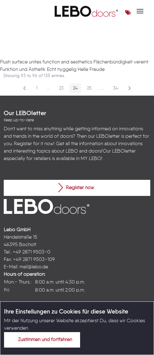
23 (63, 89)
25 (91, 89)
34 (117, 89)
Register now (76, 187)
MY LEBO (91, 158)
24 (77, 89)
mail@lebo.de (34, 267)
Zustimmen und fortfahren (41, 339)
